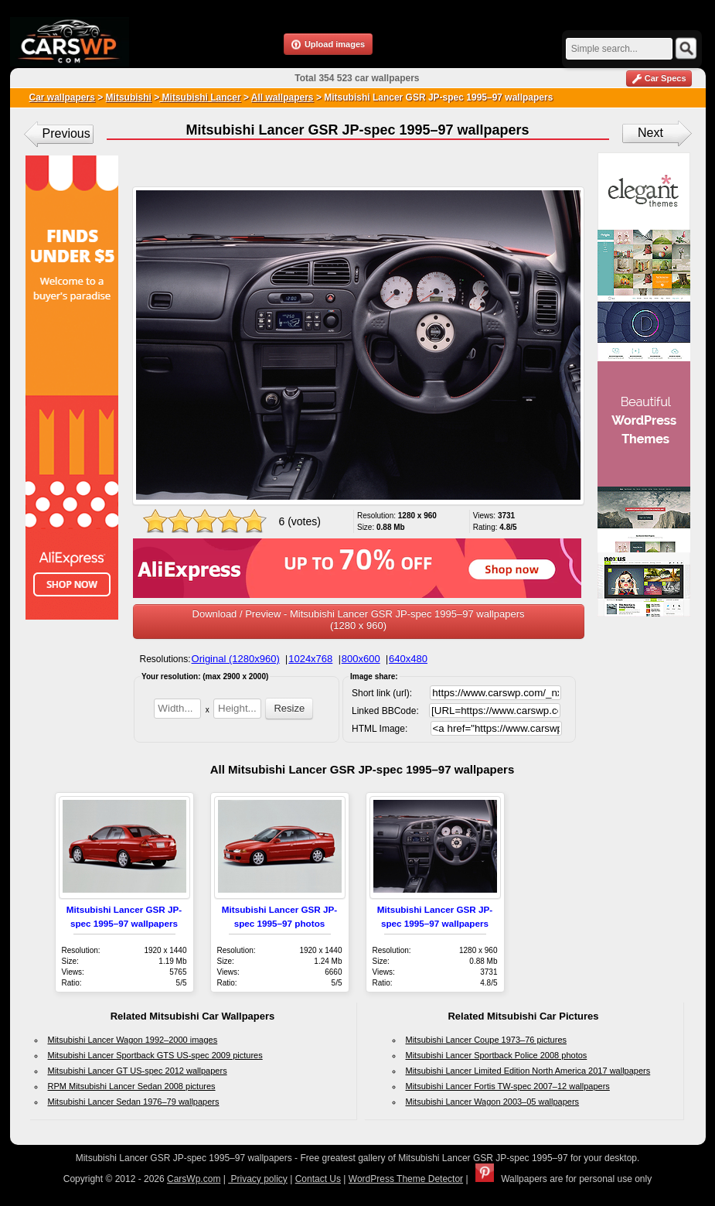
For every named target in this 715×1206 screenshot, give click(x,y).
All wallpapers (282, 97)
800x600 (361, 658)
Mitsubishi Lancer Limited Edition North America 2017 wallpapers (528, 1070)
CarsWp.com (193, 1179)
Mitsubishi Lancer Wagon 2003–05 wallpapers (493, 1101)
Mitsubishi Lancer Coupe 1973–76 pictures (486, 1039)
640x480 (408, 658)
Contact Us (318, 1179)
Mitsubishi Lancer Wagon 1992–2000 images (133, 1039)
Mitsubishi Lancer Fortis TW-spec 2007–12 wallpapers (508, 1086)
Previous (66, 133)
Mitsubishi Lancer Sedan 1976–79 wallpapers (134, 1101)
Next (650, 132)
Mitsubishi (129, 97)
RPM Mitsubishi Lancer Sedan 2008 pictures (132, 1086)
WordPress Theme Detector (406, 1179)
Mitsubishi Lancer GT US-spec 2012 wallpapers (137, 1070)
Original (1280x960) (236, 658)
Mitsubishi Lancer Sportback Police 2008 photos (496, 1055)
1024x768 (310, 658)
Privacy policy (258, 1179)
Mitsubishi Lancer (199, 97)
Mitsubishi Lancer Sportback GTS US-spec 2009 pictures (155, 1055)
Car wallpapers (62, 97)
